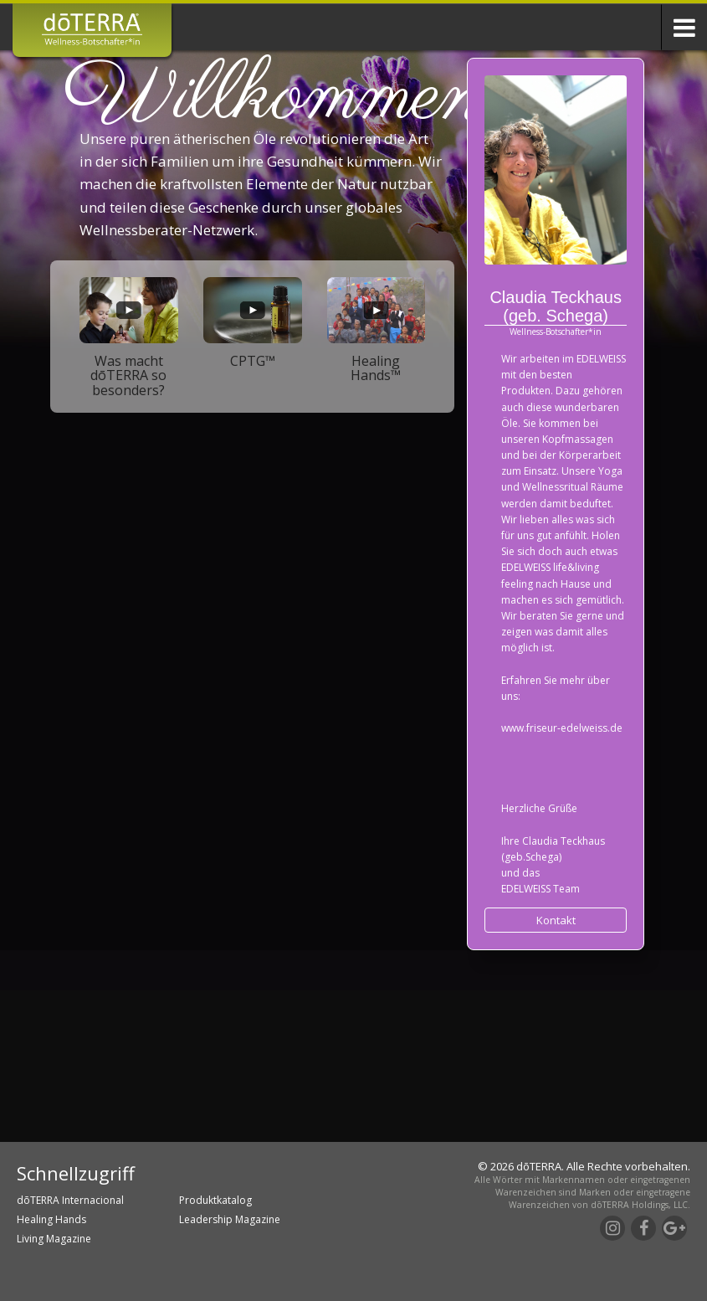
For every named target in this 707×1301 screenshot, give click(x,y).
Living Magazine (54, 1239)
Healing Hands (51, 1219)
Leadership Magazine (229, 1219)
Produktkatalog (215, 1200)
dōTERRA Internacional (70, 1200)
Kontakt (556, 920)
